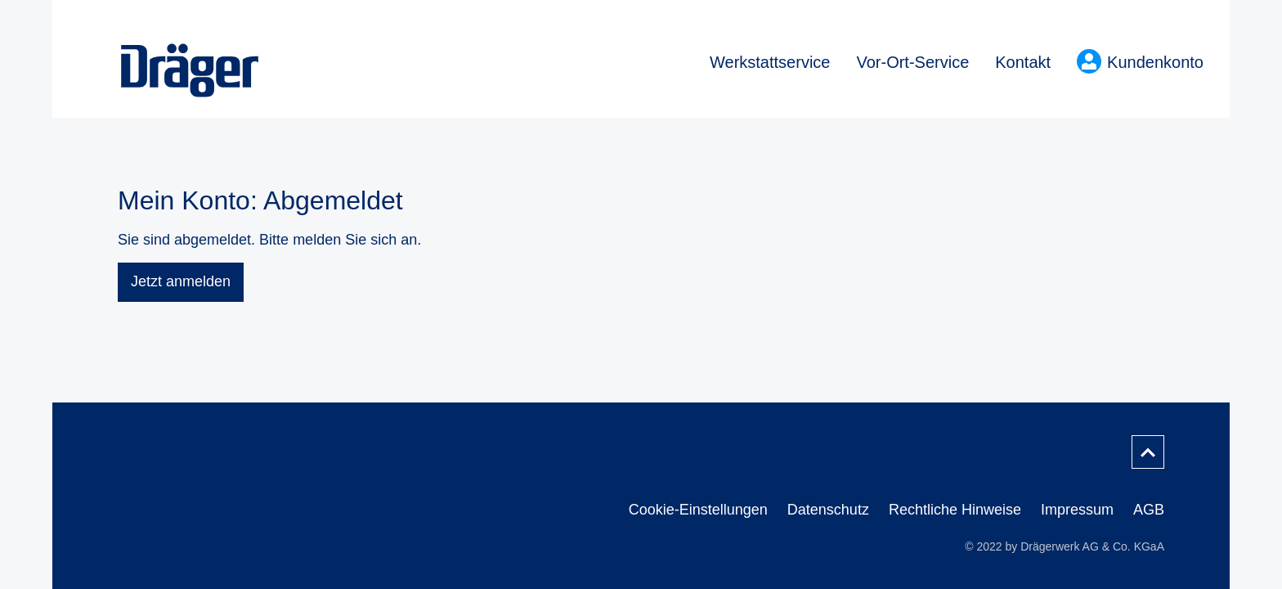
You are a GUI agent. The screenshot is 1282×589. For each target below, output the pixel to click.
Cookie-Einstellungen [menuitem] (698, 509)
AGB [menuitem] (1148, 509)
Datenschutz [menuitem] (828, 509)
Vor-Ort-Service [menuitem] (912, 62)
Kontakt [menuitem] (1023, 62)
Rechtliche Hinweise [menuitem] (955, 509)
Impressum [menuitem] (1077, 509)
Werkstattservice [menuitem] (770, 62)
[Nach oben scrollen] (1148, 452)
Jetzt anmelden (181, 281)
